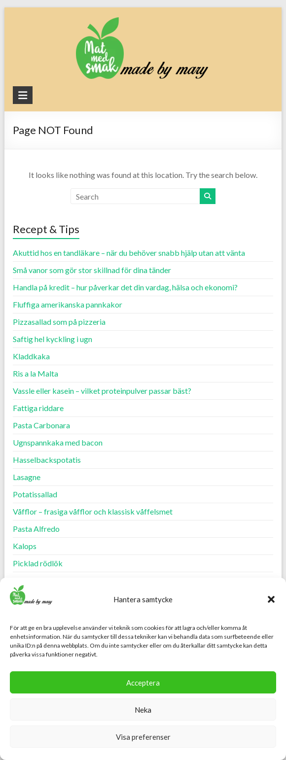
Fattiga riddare (38, 408)
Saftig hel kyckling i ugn (52, 339)
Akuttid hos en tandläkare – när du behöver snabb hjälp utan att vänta (129, 252)
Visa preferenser (143, 736)
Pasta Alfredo (36, 528)
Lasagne (26, 477)
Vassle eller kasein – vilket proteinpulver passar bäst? (102, 390)
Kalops (24, 546)
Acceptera (143, 682)
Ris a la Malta (35, 373)
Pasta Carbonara (41, 425)
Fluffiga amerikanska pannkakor (67, 304)
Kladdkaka (31, 356)
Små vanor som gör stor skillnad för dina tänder (92, 270)
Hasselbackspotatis (47, 459)
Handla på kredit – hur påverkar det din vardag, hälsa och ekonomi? (125, 287)
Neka (143, 709)
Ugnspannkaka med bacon (58, 442)
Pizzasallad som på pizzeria (59, 321)
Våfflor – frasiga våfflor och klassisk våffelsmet (93, 511)
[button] (271, 599)
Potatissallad (35, 494)
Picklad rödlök (38, 563)
